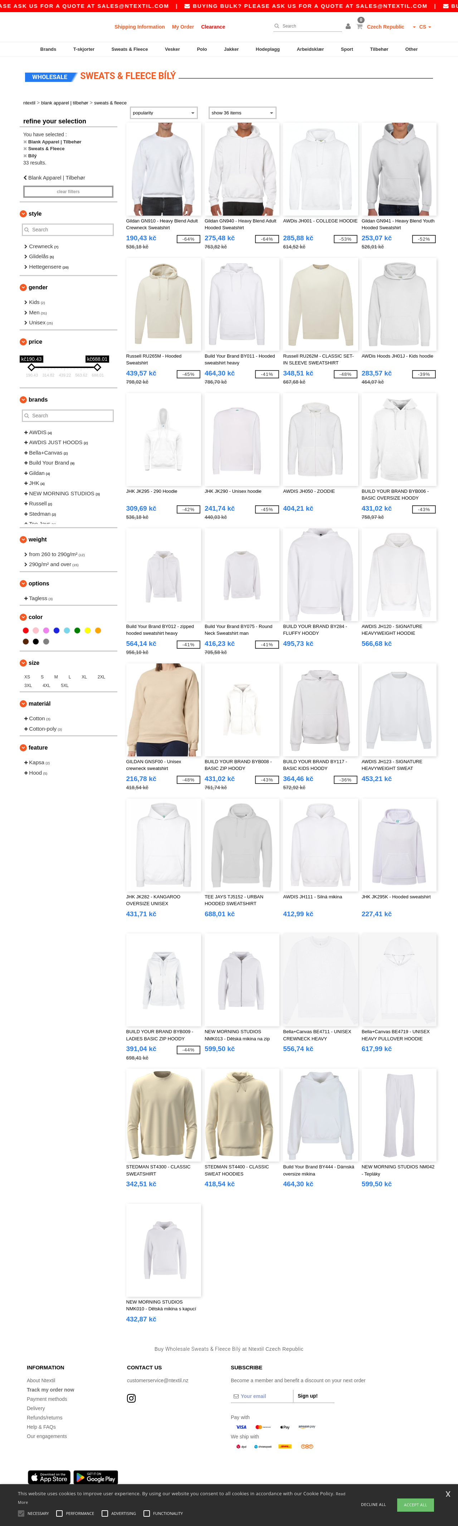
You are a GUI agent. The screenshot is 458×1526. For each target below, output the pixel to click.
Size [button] (34, 663)
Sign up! (308, 1396)
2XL (101, 676)
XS (27, 676)
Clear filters (68, 191)
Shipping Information (139, 27)
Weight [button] (38, 539)
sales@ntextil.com (161, 6)
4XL (46, 685)
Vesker (172, 49)
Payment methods (47, 1399)
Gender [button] (38, 287)
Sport (347, 49)
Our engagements (47, 1436)
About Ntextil (41, 1380)
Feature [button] (38, 748)
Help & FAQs (41, 1427)
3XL (28, 685)
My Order (183, 27)
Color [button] (36, 617)
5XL (65, 685)
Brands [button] (38, 400)
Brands (48, 49)
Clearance (213, 27)
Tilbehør (379, 49)
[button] (349, 27)
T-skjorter (83, 49)
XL (84, 676)
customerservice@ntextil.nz (157, 1380)
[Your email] (262, 1396)
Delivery (36, 1408)
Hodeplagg (268, 49)
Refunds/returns (45, 1417)
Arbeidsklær (310, 49)
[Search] (305, 26)
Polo (202, 49)
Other (411, 49)
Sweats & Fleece (130, 49)
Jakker (231, 49)
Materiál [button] (39, 704)
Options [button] (39, 583)
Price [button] (35, 342)
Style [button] (35, 214)
